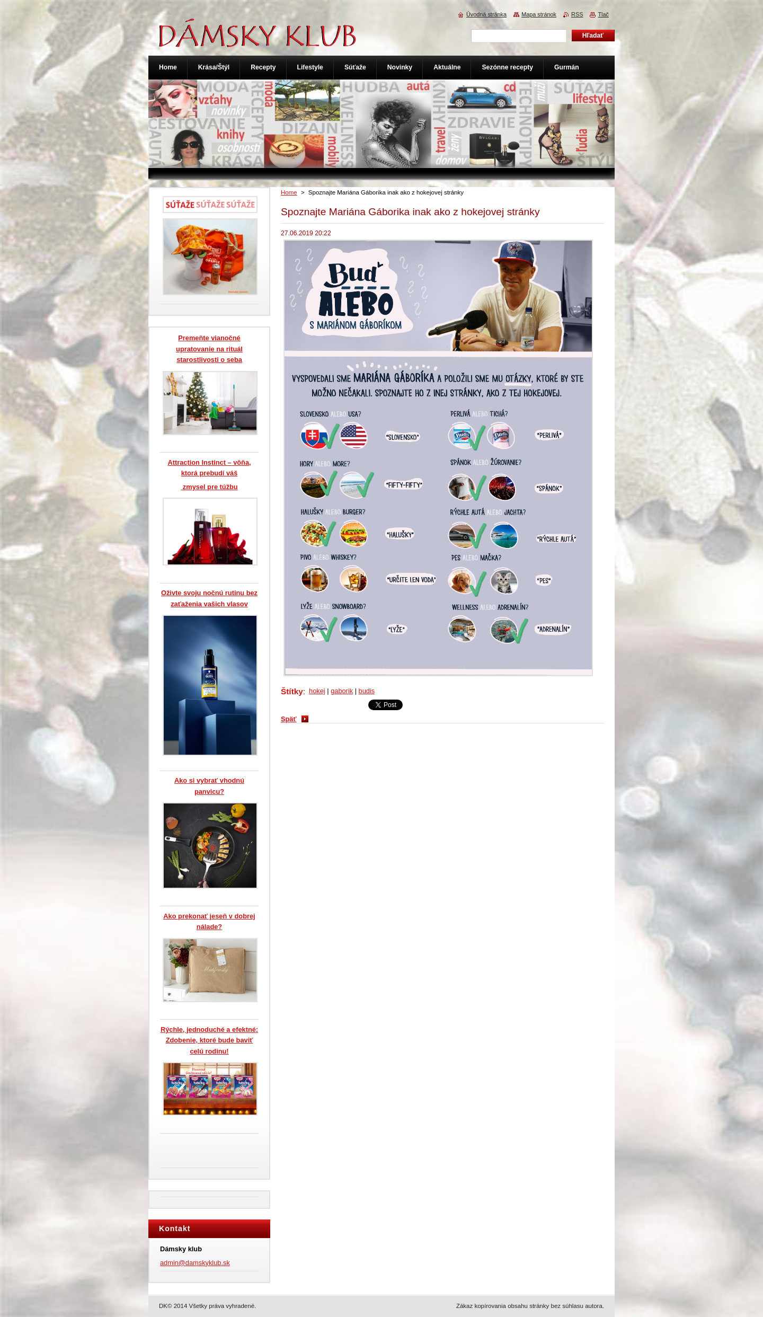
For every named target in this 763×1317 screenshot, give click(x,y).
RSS (577, 14)
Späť (289, 719)
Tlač (603, 14)
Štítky (292, 691)
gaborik (342, 691)
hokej (317, 691)
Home (289, 192)
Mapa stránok (538, 14)
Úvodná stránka (486, 14)
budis (367, 691)
